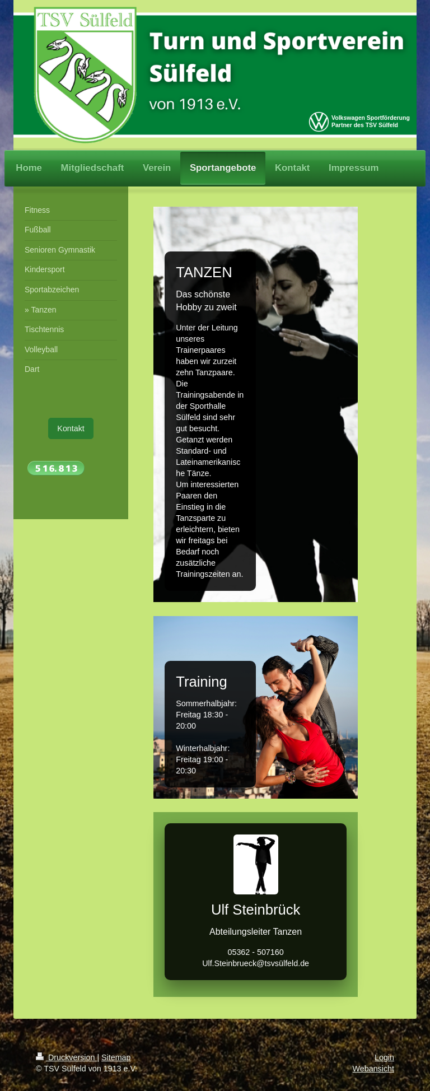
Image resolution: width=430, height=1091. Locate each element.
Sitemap (115, 1057)
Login (384, 1057)
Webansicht (373, 1068)
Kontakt (70, 428)
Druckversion (66, 1057)
